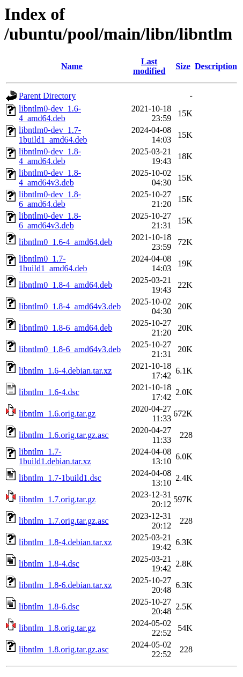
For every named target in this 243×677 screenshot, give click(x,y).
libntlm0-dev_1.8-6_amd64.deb (50, 199)
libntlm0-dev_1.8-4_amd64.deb (50, 156)
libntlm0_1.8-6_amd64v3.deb (70, 349)
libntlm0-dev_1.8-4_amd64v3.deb (50, 177)
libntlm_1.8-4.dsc (49, 563)
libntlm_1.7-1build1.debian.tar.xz (55, 456)
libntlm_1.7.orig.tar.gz (57, 499)
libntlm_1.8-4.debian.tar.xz (65, 542)
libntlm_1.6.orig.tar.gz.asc (64, 435)
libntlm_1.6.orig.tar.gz (57, 413)
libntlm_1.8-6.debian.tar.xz (65, 585)
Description (216, 66)
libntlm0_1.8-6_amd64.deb (65, 327)
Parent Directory (47, 95)
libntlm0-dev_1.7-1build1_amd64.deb (53, 134)
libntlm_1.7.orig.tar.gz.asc (64, 520)
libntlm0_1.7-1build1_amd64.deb (53, 263)
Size (182, 66)
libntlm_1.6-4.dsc (49, 392)
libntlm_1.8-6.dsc (49, 606)
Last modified (149, 66)
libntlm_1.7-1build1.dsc (60, 477)
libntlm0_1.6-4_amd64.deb (65, 242)
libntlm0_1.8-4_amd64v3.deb (70, 306)
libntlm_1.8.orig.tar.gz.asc (64, 649)
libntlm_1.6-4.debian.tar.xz (65, 370)
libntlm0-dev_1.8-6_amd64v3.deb (50, 220)
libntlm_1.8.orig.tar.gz (57, 628)
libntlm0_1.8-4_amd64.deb (65, 284)
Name (72, 66)
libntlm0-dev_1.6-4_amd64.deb (50, 113)
